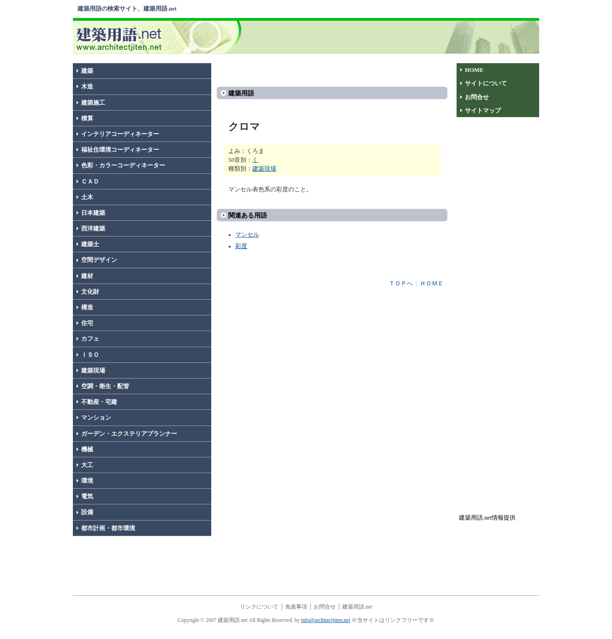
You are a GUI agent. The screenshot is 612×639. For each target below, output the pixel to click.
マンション (96, 417)
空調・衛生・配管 (105, 386)
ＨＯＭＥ (432, 283)
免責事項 (296, 606)
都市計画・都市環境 (108, 528)
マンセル (247, 234)
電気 (87, 496)
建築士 (90, 244)
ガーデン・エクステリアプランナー (129, 434)
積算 (87, 118)
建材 (87, 276)
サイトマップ (483, 110)
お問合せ (477, 97)
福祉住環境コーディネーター (120, 150)
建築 (87, 71)
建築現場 (93, 370)
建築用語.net (357, 606)
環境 (87, 481)
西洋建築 (93, 228)
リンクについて (259, 606)
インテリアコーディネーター (120, 134)
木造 (87, 86)
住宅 (87, 323)
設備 (87, 512)
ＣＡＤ (90, 181)
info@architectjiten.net (325, 620)
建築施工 (93, 103)
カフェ (90, 339)
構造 (87, 307)
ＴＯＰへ (401, 283)
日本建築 (93, 213)
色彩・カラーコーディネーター (123, 165)
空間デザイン (99, 260)
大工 (87, 465)
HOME (474, 70)
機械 (87, 449)
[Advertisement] (392, 36)
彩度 (241, 246)
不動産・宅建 (99, 402)
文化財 (90, 292)
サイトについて (486, 83)
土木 (87, 197)
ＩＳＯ (90, 355)
